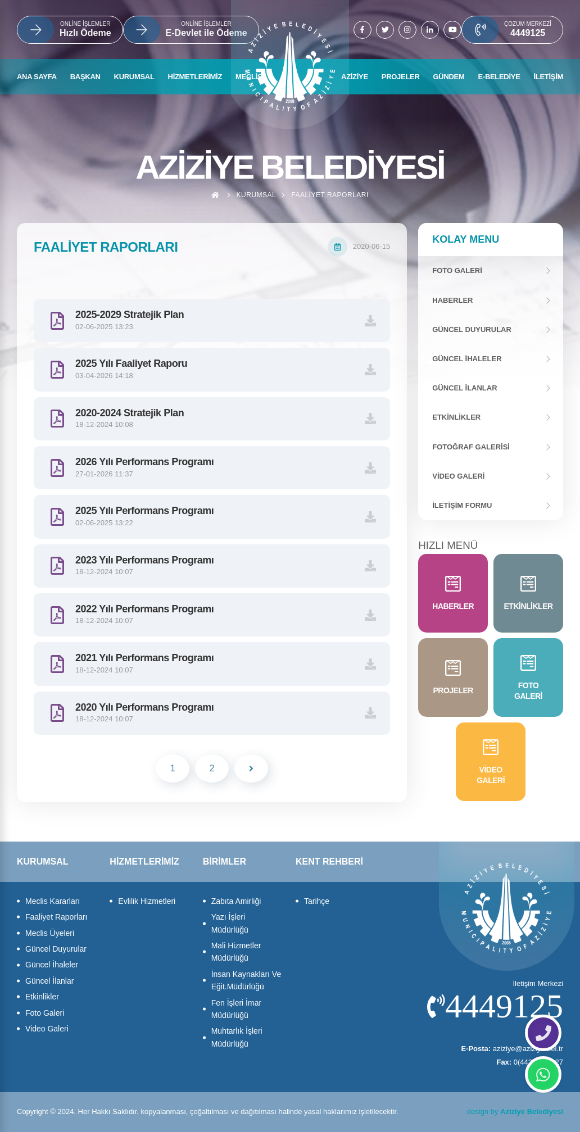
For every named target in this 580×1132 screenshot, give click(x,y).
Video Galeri (458, 476)
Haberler (452, 300)
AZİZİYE (354, 76)
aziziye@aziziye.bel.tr (512, 1048)
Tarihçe (316, 901)
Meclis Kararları (52, 901)
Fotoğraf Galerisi (471, 447)
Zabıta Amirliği (236, 901)
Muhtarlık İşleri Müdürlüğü (236, 1037)
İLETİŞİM (549, 76)
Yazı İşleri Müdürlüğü (229, 923)
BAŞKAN (85, 76)
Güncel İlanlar (464, 388)
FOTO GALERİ (457, 270)
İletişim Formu (462, 505)
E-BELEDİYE (499, 76)
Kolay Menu (465, 239)
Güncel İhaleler (466, 358)
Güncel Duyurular (471, 329)
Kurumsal (257, 195)
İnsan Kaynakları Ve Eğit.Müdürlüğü (246, 980)
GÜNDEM (449, 76)
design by (515, 1111)
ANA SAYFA (37, 76)
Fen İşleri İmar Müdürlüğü (236, 1009)
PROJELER (401, 76)
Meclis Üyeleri (49, 933)
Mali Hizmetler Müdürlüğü (236, 951)
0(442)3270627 (529, 1062)
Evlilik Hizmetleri (146, 901)
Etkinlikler (456, 417)
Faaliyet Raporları (330, 195)
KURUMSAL (134, 76)
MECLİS (248, 76)
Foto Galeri (44, 1012)
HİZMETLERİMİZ (195, 76)
